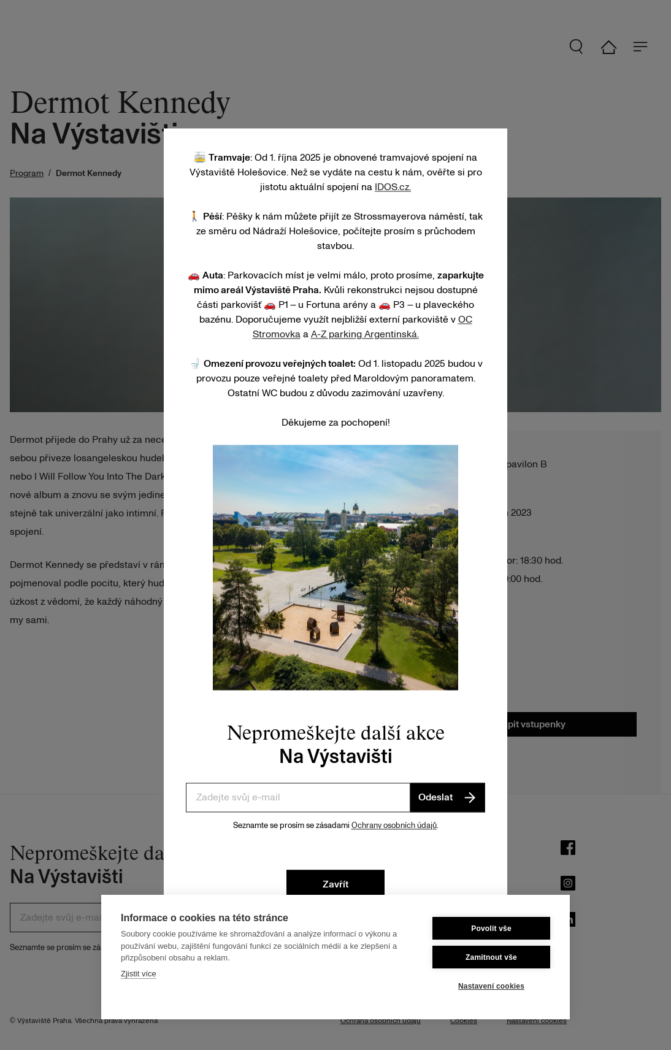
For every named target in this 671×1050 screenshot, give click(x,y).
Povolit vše (491, 928)
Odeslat (447, 797)
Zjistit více (138, 973)
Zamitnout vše (491, 957)
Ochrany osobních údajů (394, 825)
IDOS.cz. (393, 187)
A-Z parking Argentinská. (365, 334)
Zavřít (335, 885)
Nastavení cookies (491, 986)
